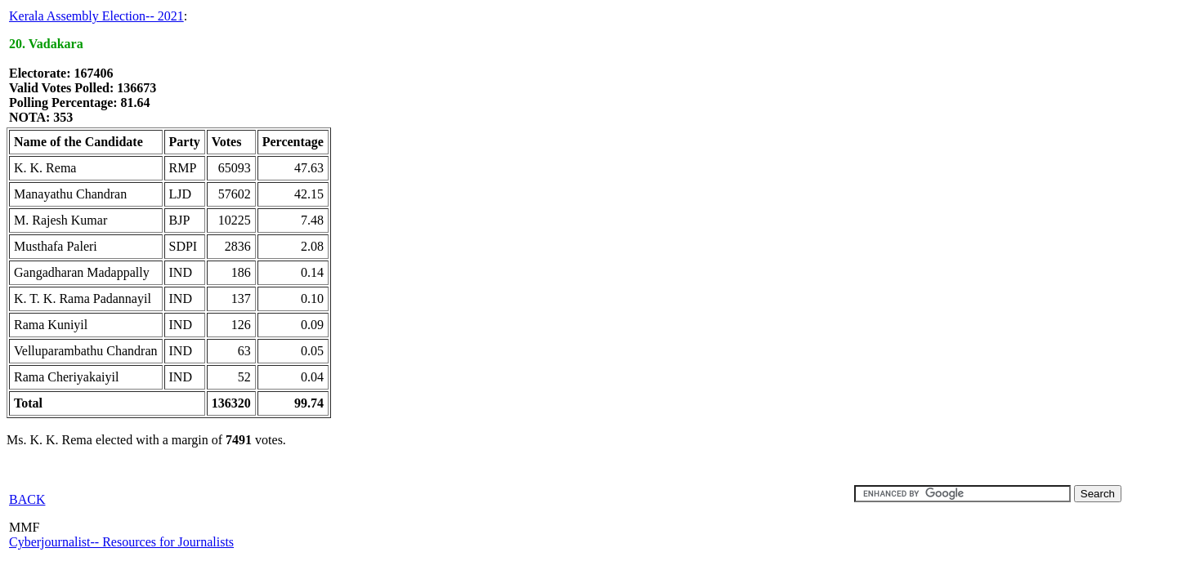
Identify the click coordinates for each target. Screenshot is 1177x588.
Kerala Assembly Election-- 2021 (96, 16)
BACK (27, 499)
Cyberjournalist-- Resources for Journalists (121, 542)
